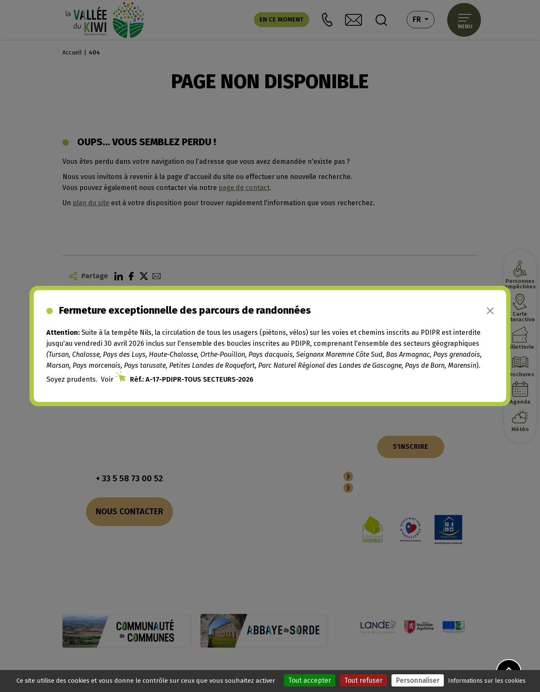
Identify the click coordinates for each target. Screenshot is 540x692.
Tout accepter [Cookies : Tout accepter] (309, 680)
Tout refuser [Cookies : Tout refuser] (363, 680)
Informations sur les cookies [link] (487, 680)
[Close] (490, 310)
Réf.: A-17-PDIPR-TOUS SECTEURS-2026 (192, 379)
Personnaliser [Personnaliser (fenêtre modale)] (418, 680)
